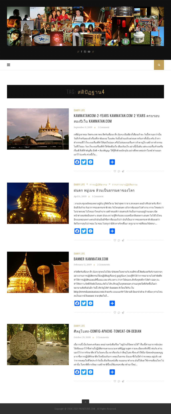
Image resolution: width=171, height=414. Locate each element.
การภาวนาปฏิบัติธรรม (125, 184)
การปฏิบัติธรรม (98, 184)
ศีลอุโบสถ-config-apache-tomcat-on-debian (107, 331)
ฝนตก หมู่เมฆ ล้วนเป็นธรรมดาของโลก (104, 190)
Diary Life (79, 110)
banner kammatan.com (91, 258)
